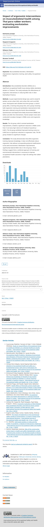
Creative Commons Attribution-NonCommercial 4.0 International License (20, 516)
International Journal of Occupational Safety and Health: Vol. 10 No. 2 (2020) (23, 360)
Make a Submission (9, 487)
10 (13, 440)
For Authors (6, 479)
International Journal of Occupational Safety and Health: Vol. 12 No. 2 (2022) (22, 381)
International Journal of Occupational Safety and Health (21, 5)
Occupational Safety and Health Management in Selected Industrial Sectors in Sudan (22, 396)
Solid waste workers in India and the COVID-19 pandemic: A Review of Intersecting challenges (23, 423)
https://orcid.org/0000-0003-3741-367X (12, 47)
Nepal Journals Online (11, 1)
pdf (5, 264)
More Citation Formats (9, 289)
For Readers (6, 476)
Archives (10, 10)
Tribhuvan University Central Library (30, 457)
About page (6, 466)
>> (16, 440)
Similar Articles (8, 341)
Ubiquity (34, 454)
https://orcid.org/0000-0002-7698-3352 (12, 62)
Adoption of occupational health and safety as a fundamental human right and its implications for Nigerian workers (21, 367)
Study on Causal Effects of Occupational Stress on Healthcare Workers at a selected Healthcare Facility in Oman (23, 347)
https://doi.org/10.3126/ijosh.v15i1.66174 (18, 67)
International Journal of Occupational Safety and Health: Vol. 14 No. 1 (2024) (22, 350)
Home (4, 10)
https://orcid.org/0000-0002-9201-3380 (12, 55)
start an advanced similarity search (21, 444)
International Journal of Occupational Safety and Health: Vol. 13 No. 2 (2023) (22, 419)
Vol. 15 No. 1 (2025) (20, 10)
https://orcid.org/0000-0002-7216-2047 (12, 39)
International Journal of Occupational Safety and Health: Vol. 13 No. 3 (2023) (23, 370)
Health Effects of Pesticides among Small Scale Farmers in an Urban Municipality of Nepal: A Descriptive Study (23, 387)
